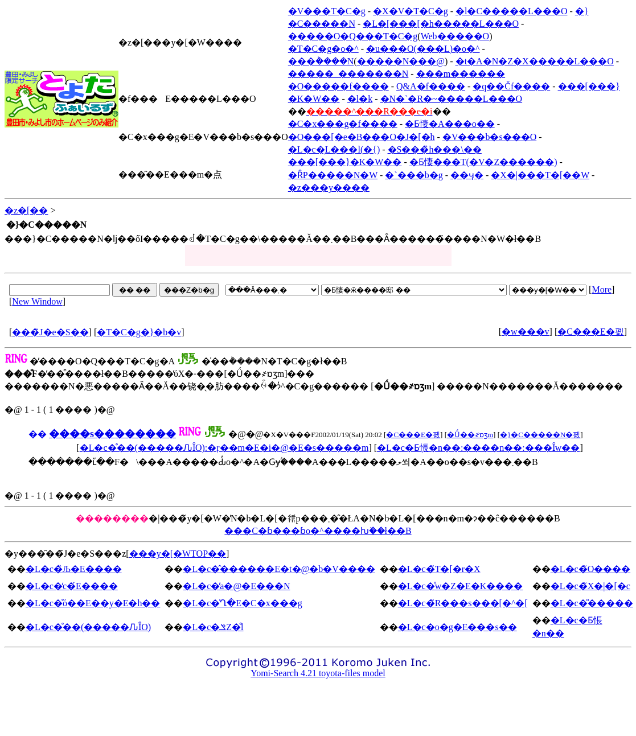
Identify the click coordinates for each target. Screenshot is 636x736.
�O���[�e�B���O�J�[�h (361, 137)
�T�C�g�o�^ (323, 49)
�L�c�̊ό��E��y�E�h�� (93, 603)
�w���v (525, 331)
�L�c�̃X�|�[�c (590, 586)
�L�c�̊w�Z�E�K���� (460, 586)
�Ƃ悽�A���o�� (450, 124)
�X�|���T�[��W (540, 175)
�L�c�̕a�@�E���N (236, 586)
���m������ (460, 74)
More (602, 289)
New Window (37, 301)
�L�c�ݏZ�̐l (213, 627)
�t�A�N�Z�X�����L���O (535, 61)
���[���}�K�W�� (345, 162)
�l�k (359, 99)
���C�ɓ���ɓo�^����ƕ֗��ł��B (317, 531)
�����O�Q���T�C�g (353, 36)
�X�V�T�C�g (410, 11)
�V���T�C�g (327, 11)
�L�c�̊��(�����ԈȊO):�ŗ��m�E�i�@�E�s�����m (224, 448)
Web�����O (455, 36)
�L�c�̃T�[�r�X (439, 569)
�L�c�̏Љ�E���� (74, 569)
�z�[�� (26, 210)
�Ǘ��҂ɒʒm (470, 434)
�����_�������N (348, 74)
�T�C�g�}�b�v (139, 332)
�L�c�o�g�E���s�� (457, 627)
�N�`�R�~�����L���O (451, 99)
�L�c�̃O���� (590, 569)
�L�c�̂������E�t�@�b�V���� (279, 569)
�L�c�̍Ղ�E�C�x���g (242, 603)
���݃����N (321, 61)
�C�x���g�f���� (342, 124)
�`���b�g (413, 175)
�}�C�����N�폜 (540, 434)
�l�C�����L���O (511, 11)
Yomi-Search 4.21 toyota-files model (318, 673)
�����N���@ (401, 61)
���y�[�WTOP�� (177, 553)
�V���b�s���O (489, 137)
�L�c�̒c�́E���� (72, 586)
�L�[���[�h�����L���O (441, 23)
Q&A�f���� (430, 86)
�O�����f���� (338, 86)
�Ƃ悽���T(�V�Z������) (483, 162)
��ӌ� (466, 175)
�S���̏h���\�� (435, 149)
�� (37, 434)
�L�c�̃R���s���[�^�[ (463, 603)
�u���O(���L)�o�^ (423, 49)
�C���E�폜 (590, 331)
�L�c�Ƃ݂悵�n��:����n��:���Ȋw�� (478, 448)
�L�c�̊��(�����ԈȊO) (88, 627)
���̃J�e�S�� (50, 332)
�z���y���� (329, 187)
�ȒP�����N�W (333, 175)
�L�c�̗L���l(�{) (334, 149)
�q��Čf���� (511, 86)
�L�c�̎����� (592, 603)
